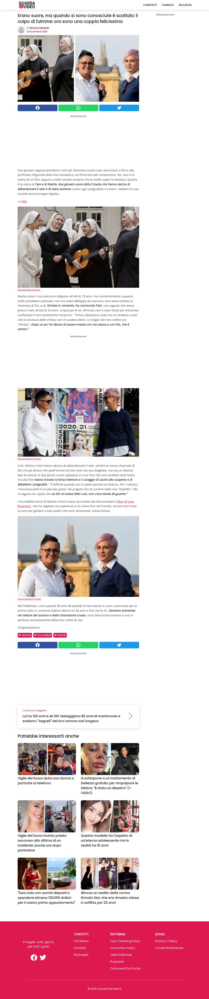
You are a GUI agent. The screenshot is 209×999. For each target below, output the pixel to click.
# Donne (24, 635)
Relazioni (185, 5)
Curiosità (150, 5)
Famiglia (168, 5)
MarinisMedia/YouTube (29, 289)
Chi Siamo (81, 941)
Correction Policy (122, 948)
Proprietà (117, 962)
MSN (24, 201)
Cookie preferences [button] (169, 948)
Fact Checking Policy (125, 941)
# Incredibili (42, 635)
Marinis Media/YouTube (29, 458)
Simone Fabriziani (39, 28)
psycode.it (81, 955)
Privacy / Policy (166, 941)
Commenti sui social (125, 968)
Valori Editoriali (121, 955)
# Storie (60, 635)
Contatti (80, 948)
